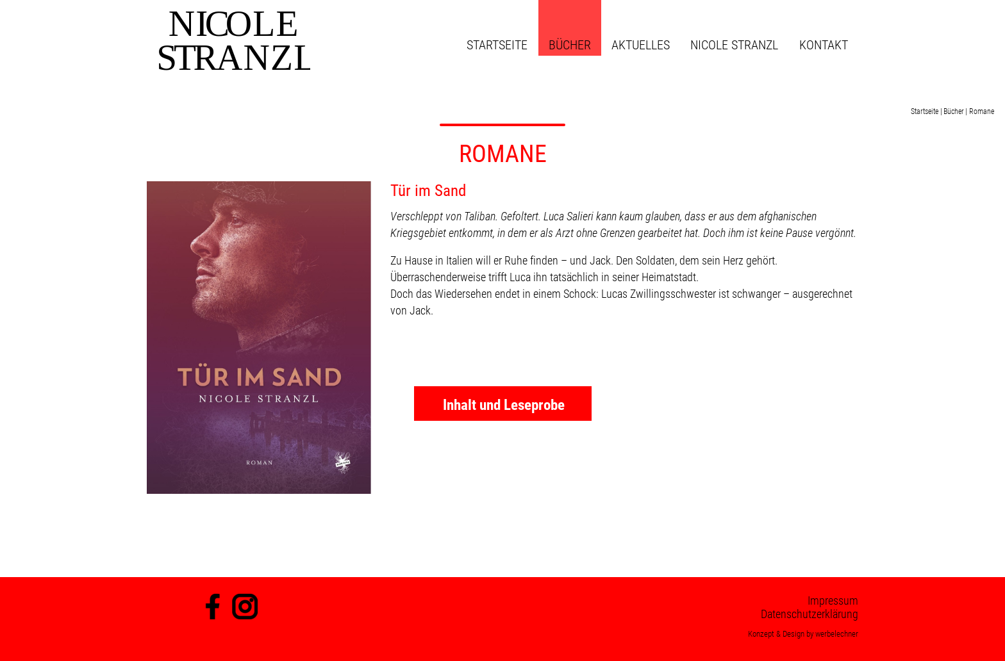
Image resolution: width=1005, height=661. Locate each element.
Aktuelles (640, 45)
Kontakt (823, 45)
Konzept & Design (776, 634)
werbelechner (836, 634)
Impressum (833, 600)
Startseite (497, 45)
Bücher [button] (570, 45)
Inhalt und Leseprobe (504, 405)
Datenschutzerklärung (809, 614)
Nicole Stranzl (734, 45)
